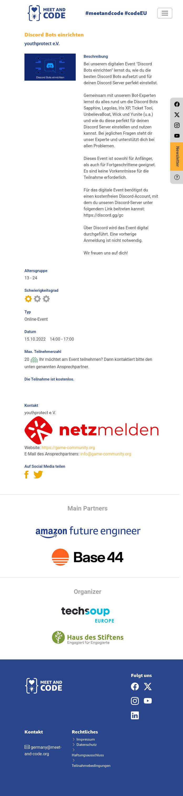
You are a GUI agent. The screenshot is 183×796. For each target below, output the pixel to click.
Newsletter (177, 156)
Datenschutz (84, 744)
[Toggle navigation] (164, 13)
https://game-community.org (68, 447)
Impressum (83, 739)
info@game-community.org (105, 453)
